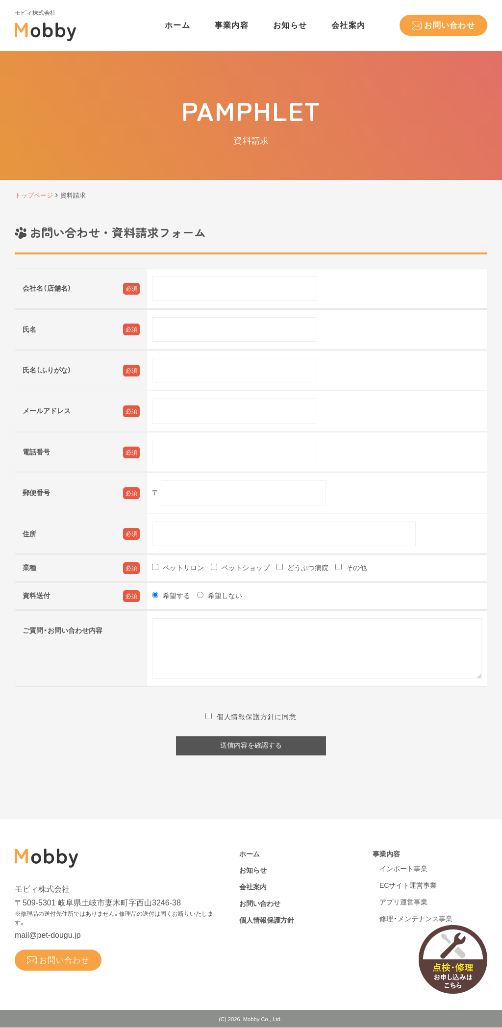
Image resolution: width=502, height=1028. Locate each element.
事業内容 (232, 25)
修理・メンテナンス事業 (415, 919)
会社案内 (348, 25)
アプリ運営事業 (403, 902)
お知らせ (290, 25)
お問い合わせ (449, 25)
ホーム (177, 25)
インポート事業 (403, 869)
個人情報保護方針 (266, 921)
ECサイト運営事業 (408, 886)
